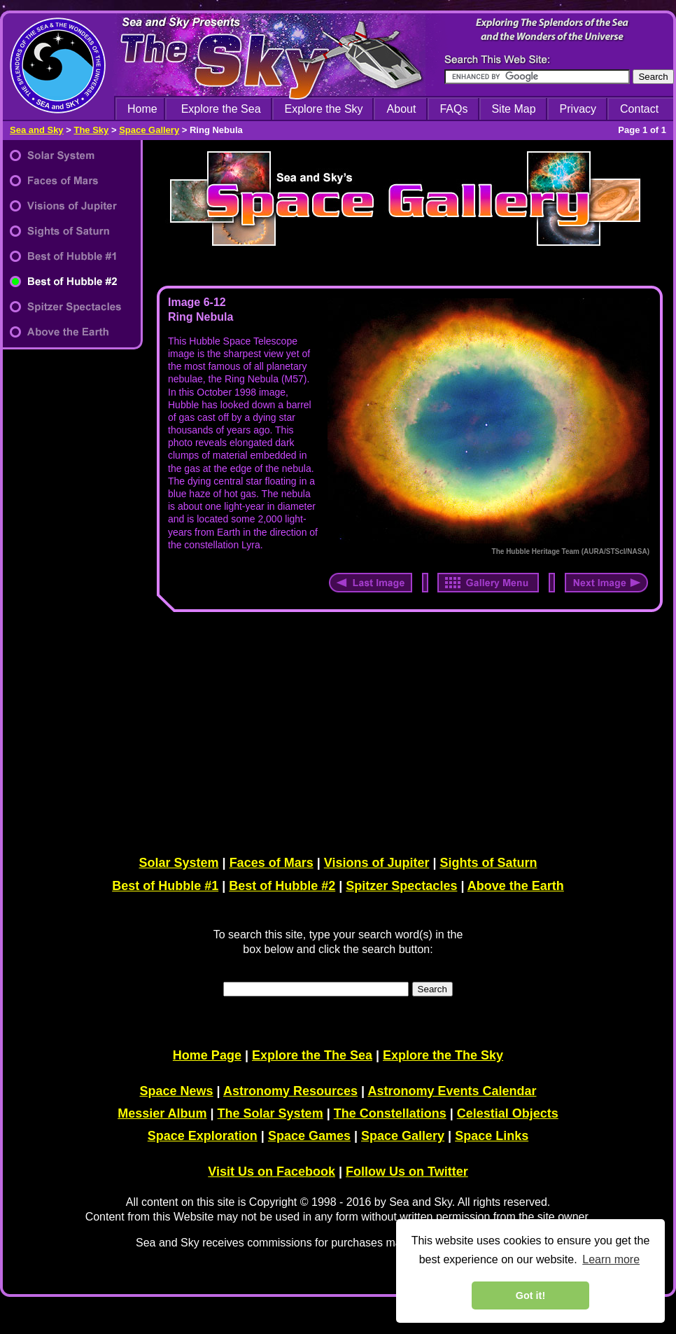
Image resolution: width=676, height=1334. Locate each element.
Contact (639, 109)
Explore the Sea (221, 109)
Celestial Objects (507, 1113)
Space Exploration (203, 1136)
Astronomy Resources (290, 1091)
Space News (176, 1091)
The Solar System (270, 1113)
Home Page (207, 1055)
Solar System (179, 863)
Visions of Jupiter (377, 863)
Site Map (513, 109)
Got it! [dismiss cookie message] (530, 1295)
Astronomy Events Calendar (451, 1091)
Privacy (578, 109)
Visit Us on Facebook (271, 1172)
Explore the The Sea (312, 1055)
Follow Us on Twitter (407, 1172)
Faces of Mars (272, 863)
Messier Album (162, 1113)
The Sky (90, 130)
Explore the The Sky (443, 1055)
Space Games (309, 1136)
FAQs (453, 109)
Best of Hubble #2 (282, 886)
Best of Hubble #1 (165, 886)
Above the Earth (515, 886)
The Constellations (390, 1113)
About (401, 109)
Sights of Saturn (488, 863)
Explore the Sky (324, 109)
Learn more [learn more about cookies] (611, 1259)
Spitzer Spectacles (401, 886)
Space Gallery (149, 130)
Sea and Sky (37, 130)
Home (142, 109)
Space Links (491, 1136)
